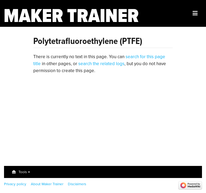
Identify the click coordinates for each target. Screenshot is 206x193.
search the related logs (101, 63)
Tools (23, 172)
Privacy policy (15, 184)
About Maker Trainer (47, 184)
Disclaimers (77, 184)
